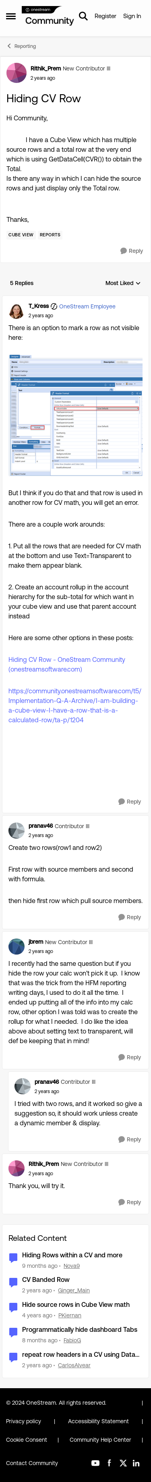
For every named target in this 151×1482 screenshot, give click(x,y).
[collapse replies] (75, 300)
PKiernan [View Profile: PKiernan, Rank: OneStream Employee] (69, 1315)
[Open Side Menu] (11, 16)
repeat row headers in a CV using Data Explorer (78, 1355)
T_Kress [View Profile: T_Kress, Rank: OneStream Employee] (39, 306)
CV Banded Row (46, 1280)
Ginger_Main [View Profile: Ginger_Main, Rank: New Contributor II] (74, 1290)
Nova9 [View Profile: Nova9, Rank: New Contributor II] (72, 1265)
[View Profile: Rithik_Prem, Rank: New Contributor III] (16, 73)
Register (105, 15)
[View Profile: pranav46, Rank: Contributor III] (16, 831)
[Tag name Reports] (50, 235)
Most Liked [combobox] (123, 283)
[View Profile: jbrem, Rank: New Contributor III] (16, 946)
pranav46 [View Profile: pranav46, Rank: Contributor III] (41, 826)
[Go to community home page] (48, 16)
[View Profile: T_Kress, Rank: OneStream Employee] (16, 311)
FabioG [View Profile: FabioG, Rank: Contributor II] (72, 1340)
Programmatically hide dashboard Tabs (79, 1329)
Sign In (132, 15)
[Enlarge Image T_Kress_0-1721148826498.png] (75, 415)
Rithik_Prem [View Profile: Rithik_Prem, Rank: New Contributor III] (46, 68)
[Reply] (132, 251)
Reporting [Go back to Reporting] (21, 46)
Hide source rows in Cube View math (76, 1304)
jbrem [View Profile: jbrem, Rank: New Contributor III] (36, 941)
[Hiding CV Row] (41, 315)
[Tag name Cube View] (21, 235)
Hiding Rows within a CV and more (72, 1255)
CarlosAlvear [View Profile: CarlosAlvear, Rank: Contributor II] (74, 1365)
